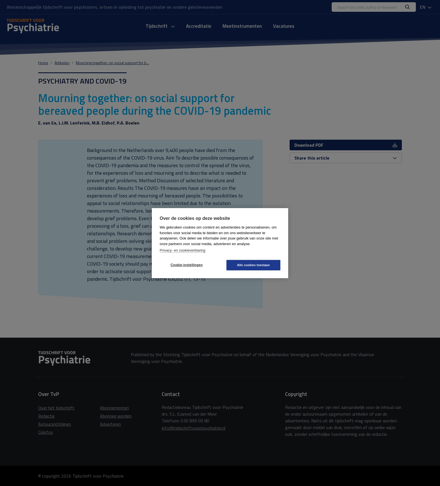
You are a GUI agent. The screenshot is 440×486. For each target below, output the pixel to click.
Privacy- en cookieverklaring (182, 250)
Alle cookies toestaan (253, 265)
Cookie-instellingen (187, 265)
